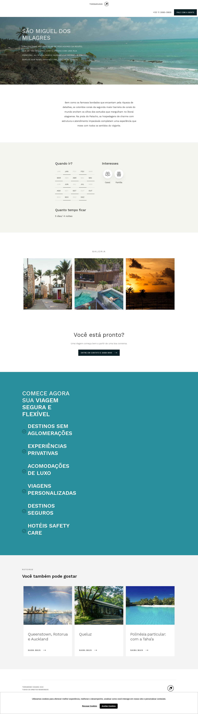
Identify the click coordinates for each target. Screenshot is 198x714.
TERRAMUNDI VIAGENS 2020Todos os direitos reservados (35, 688)
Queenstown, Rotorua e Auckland (48, 636)
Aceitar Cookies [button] (109, 706)
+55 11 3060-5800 (162, 12)
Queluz (85, 634)
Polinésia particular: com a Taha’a (148, 636)
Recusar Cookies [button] (89, 706)
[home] (99, 4)
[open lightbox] (47, 284)
